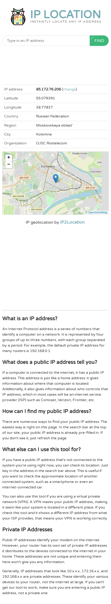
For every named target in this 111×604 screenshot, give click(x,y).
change (69, 89)
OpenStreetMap (98, 212)
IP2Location (72, 222)
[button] (55, 178)
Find (97, 40)
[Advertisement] (55, 65)
